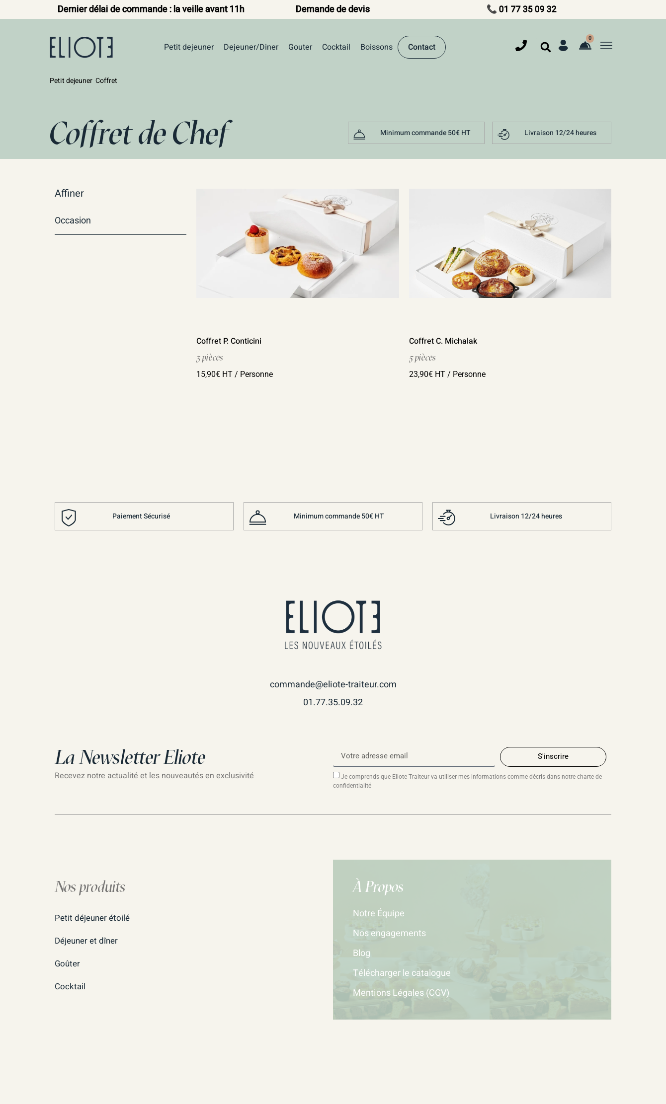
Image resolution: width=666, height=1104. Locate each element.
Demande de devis (333, 9)
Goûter (68, 963)
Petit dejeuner (189, 47)
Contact (421, 47)
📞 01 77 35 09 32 (522, 9)
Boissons (376, 47)
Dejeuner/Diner (251, 47)
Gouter (300, 47)
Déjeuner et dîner (88, 941)
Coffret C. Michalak (443, 341)
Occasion (73, 220)
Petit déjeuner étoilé (95, 918)
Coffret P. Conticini (228, 341)
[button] (545, 47)
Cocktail (336, 47)
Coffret (106, 80)
